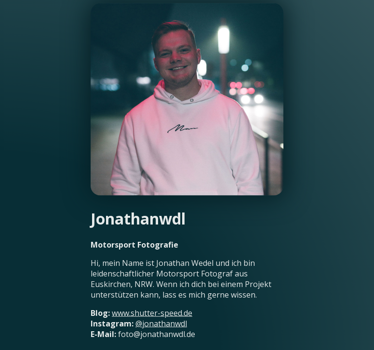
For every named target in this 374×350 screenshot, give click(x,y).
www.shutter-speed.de (152, 312)
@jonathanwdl (161, 323)
